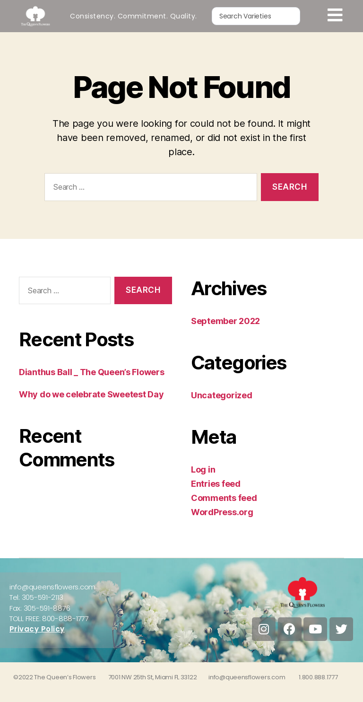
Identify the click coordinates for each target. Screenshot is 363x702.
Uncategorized (221, 395)
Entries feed (216, 484)
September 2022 (225, 321)
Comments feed (224, 498)
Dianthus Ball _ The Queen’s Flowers (91, 372)
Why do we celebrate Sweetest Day (91, 394)
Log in (203, 469)
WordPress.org (222, 512)
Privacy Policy (37, 629)
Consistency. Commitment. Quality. (133, 16)
